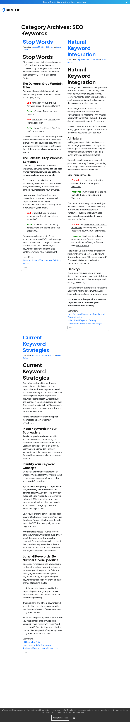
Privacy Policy (81, 712)
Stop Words (38, 41)
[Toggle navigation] (125, 10)
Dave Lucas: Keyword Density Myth (85, 323)
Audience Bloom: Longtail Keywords (40, 648)
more (25, 267)
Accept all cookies (60, 718)
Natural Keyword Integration (82, 48)
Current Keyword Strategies (36, 343)
